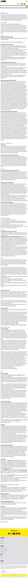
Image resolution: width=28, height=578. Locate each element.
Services (2, 541)
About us (2, 539)
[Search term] (13, 7)
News (1, 556)
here (13, 456)
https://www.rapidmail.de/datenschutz (8, 473)
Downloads (2, 543)
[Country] (26, 4)
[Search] (27, 7)
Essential (3, 570)
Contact (2, 562)
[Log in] (22, 4)
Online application (3, 551)
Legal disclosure (15, 568)
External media (4, 571)
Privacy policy (9, 568)
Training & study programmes (5, 549)
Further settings (3, 572)
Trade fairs (2, 558)
